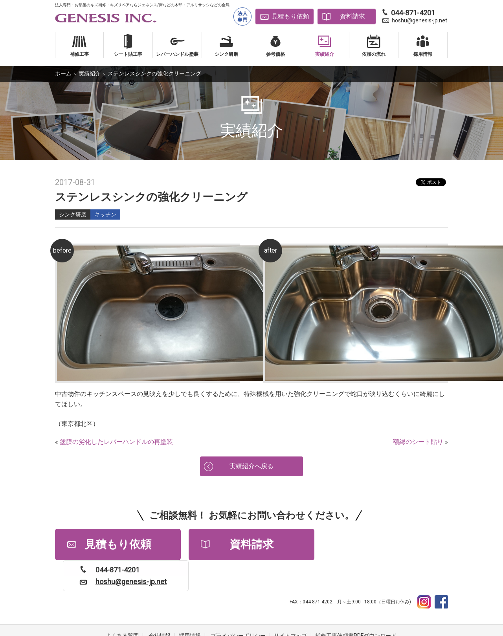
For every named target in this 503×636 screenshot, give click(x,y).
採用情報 (190, 604)
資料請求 (352, 16)
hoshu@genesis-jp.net (419, 20)
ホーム (63, 73)
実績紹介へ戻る (251, 466)
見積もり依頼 (290, 16)
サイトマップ (290, 604)
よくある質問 (122, 604)
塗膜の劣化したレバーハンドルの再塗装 (116, 441)
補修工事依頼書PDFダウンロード (356, 604)
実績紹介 (90, 73)
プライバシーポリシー (238, 604)
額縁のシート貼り (418, 441)
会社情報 (160, 604)
